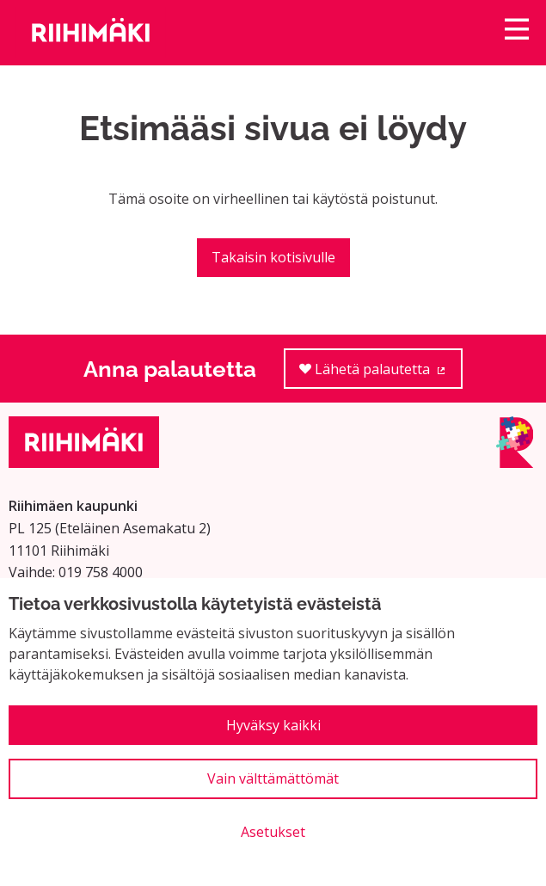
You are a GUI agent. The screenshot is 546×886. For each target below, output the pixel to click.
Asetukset (273, 831)
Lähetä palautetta (381, 375)
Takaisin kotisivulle (273, 257)
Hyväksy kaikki (273, 725)
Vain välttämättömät (273, 778)
